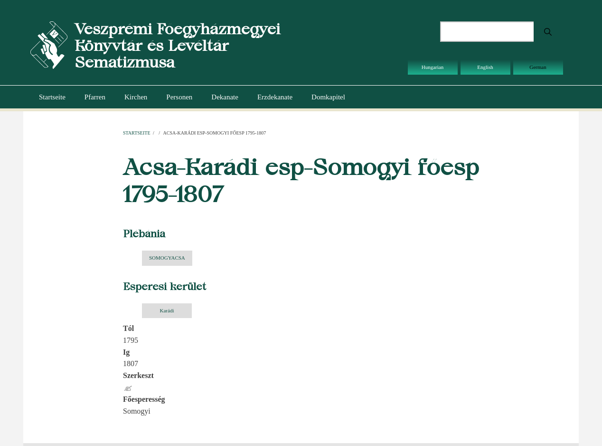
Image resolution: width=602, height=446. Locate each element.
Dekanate (224, 97)
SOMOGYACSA (167, 258)
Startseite (52, 97)
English (485, 67)
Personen (179, 97)
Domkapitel (328, 97)
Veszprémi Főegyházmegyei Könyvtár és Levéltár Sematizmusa (177, 45)
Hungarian (432, 67)
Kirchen (135, 97)
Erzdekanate (274, 97)
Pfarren (95, 97)
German (537, 67)
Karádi (167, 310)
